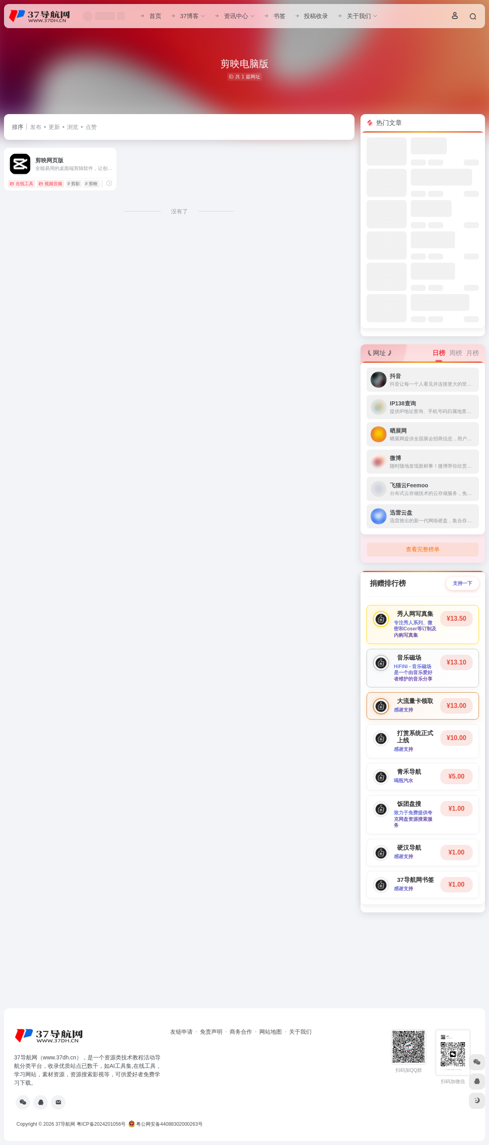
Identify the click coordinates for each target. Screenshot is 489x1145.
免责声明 (211, 1031)
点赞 (91, 127)
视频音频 (50, 183)
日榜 (438, 353)
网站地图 (270, 1031)
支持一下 (462, 583)
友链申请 (181, 1031)
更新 (54, 127)
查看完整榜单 (423, 549)
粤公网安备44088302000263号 (165, 1124)
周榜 (455, 353)
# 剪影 (73, 183)
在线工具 (21, 183)
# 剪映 (91, 183)
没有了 (179, 211)
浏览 (72, 127)
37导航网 (65, 1124)
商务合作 (241, 1031)
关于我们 (300, 1031)
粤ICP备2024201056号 (101, 1124)
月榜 (472, 353)
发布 (35, 127)
